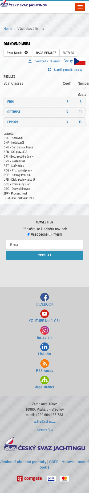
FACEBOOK (44, 300)
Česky (74, 60)
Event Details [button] (17, 53)
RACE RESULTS (46, 53)
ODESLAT (45, 255)
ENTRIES (68, 53)
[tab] (44, 101)
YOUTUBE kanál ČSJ (44, 316)
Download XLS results (44, 61)
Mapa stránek (44, 383)
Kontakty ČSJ (44, 430)
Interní (55, 234)
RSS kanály (44, 366)
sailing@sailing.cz (45, 421)
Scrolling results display (65, 70)
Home (8, 28)
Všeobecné (37, 234)
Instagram (44, 333)
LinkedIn (44, 349)
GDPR (54, 461)
